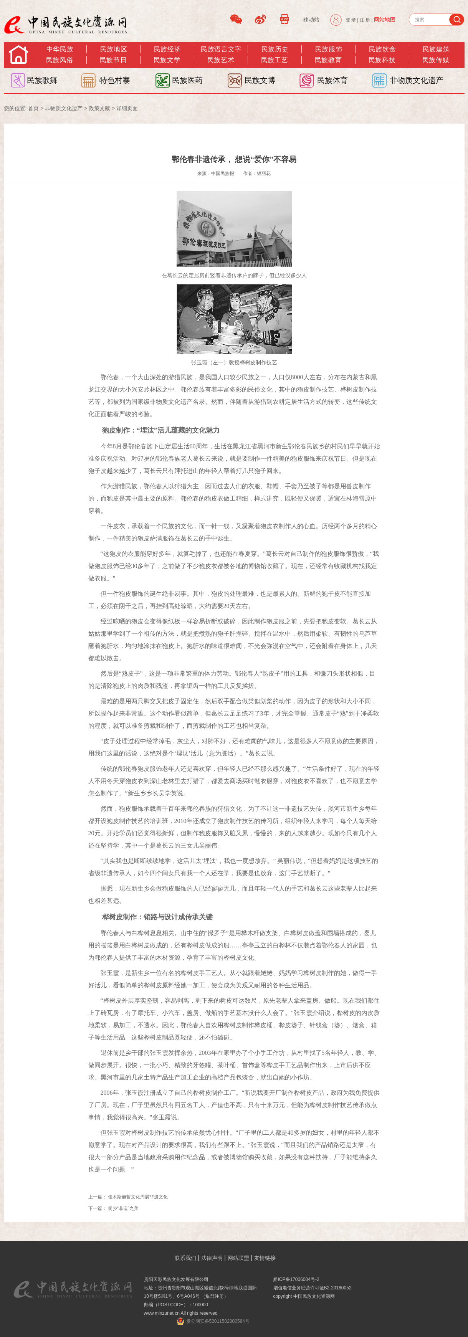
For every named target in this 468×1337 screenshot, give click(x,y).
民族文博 (260, 80)
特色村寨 (114, 80)
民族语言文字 (221, 49)
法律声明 (212, 1258)
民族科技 (382, 60)
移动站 (311, 20)
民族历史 (274, 49)
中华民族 (59, 49)
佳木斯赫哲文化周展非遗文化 (138, 1197)
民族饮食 (382, 49)
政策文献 (99, 108)
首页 (33, 108)
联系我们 (185, 1258)
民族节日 (113, 60)
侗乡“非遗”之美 (123, 1208)
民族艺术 (220, 60)
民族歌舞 (42, 80)
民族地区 (113, 49)
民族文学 (167, 60)
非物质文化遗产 (416, 80)
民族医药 (187, 80)
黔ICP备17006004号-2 (296, 1279)
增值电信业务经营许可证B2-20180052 (312, 1288)
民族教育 (328, 60)
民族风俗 (59, 60)
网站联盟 (238, 1258)
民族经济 (167, 49)
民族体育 (332, 80)
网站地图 (384, 20)
